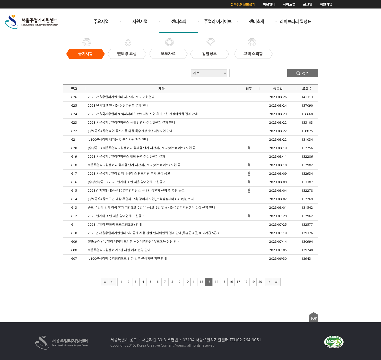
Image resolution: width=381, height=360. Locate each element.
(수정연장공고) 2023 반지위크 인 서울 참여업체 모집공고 (126, 182)
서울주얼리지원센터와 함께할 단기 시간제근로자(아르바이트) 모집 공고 (135, 165)
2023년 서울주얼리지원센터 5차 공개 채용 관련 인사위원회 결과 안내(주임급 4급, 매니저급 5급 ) (153, 233)
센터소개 (256, 21)
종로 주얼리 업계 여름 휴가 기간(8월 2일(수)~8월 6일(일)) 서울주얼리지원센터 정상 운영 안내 (151, 207)
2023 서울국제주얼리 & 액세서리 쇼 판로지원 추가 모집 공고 (129, 173)
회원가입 (326, 4)
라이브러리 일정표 (295, 21)
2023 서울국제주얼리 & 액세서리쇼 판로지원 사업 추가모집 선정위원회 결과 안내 (143, 114)
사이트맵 (289, 4)
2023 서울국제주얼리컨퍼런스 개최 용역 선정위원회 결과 (126, 156)
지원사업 (139, 21)
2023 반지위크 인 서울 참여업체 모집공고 (116, 216)
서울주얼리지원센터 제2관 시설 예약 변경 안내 (119, 250)
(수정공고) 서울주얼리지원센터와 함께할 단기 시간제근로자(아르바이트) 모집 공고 (143, 148)
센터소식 (178, 21)
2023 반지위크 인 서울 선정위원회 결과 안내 (118, 105)
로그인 (307, 4)
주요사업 (101, 21)
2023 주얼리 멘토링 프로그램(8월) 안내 (115, 224)
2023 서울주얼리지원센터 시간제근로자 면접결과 (121, 97)
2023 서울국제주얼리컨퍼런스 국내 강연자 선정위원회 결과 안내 (131, 122)
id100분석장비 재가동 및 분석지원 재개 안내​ (118, 139)
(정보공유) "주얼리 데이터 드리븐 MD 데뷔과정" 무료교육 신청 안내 (133, 241)
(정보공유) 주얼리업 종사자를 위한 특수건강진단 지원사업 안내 (130, 131)
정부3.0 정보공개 (242, 4)
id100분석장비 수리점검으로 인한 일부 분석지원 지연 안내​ (127, 258)
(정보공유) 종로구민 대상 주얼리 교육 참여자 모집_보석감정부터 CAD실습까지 (141, 199)
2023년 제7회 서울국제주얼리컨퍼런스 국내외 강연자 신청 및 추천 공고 (136, 190)
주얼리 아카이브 (218, 21)
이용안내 (269, 4)
